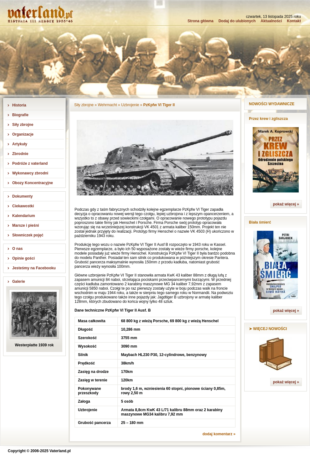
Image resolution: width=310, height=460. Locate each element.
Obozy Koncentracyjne (32, 183)
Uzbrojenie (130, 105)
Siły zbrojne (22, 124)
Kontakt (294, 21)
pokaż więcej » (286, 204)
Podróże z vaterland (30, 163)
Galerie (18, 281)
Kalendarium (23, 216)
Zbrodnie (20, 154)
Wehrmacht (107, 105)
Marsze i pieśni (25, 225)
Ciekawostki (23, 206)
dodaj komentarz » (219, 434)
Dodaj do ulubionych (237, 21)
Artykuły (19, 144)
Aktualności (271, 21)
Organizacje (23, 134)
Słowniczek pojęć (27, 235)
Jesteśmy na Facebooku (34, 268)
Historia (19, 105)
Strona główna (201, 21)
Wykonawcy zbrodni (30, 173)
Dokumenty (22, 196)
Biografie (20, 115)
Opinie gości (23, 258)
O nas (17, 248)
